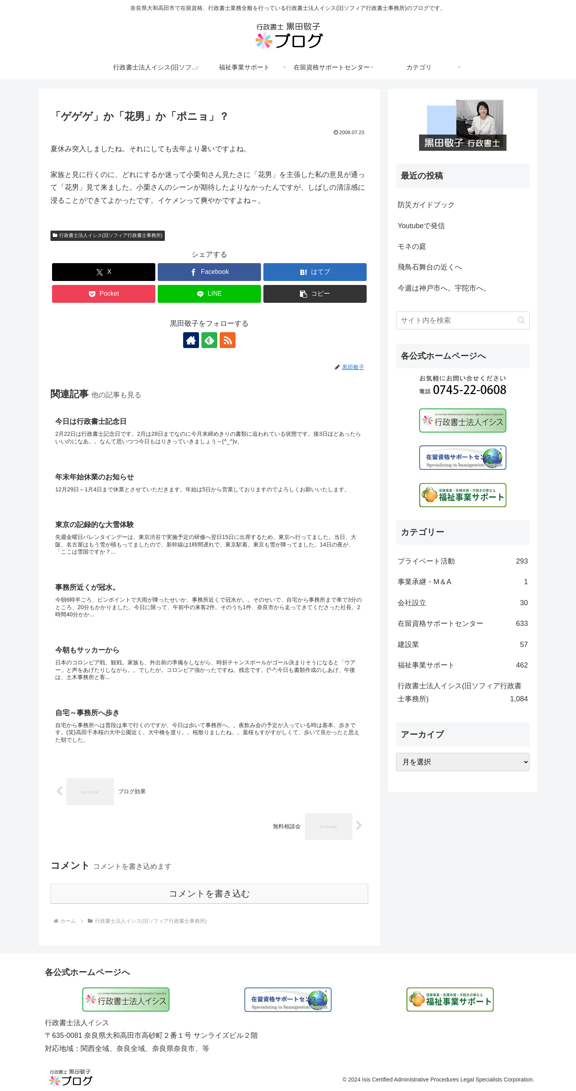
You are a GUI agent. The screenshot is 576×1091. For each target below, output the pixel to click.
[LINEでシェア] (209, 294)
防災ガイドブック (426, 205)
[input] (463, 320)
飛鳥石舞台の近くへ (430, 267)
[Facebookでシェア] (209, 272)
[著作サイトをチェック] (191, 340)
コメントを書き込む (209, 894)
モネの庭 (412, 246)
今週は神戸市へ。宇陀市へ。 (444, 288)
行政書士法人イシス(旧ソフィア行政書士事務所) (107, 235)
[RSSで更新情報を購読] (228, 340)
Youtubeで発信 (421, 226)
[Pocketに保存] (103, 294)
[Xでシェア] (103, 272)
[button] (315, 294)
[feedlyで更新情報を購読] (209, 340)
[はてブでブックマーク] (315, 272)
